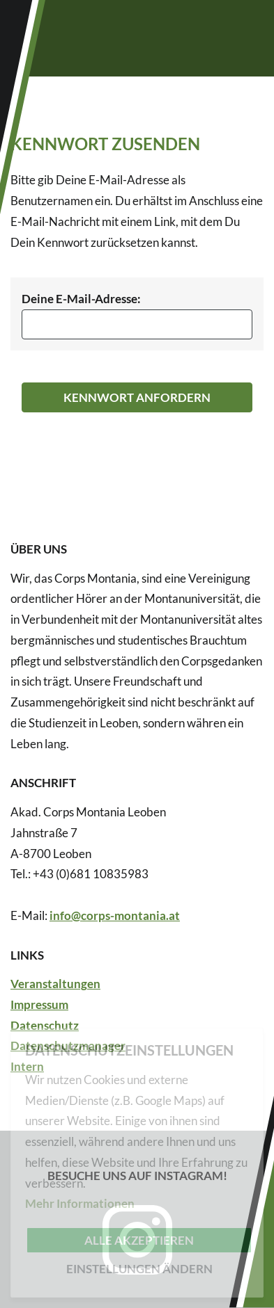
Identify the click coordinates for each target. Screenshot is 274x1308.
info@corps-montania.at (115, 915)
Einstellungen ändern (139, 1268)
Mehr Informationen (80, 1203)
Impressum (39, 1004)
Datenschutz (44, 1025)
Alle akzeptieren (139, 1240)
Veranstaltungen (55, 983)
